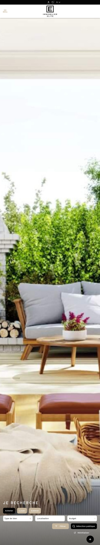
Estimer (35, 512)
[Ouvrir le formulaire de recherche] (60, 528)
